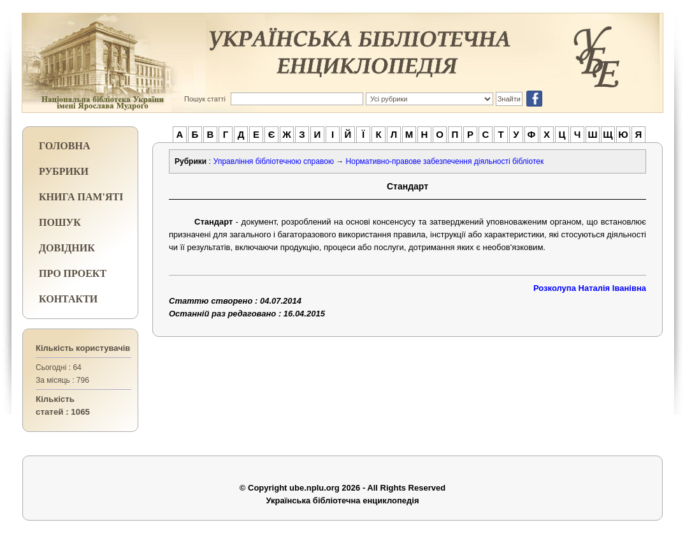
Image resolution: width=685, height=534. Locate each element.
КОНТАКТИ (68, 298)
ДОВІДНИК (67, 247)
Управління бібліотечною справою (273, 161)
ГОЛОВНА (64, 145)
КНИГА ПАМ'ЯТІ (81, 196)
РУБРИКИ (64, 171)
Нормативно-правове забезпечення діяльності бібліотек (445, 161)
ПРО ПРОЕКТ (72, 273)
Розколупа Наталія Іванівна (589, 288)
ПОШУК (60, 222)
